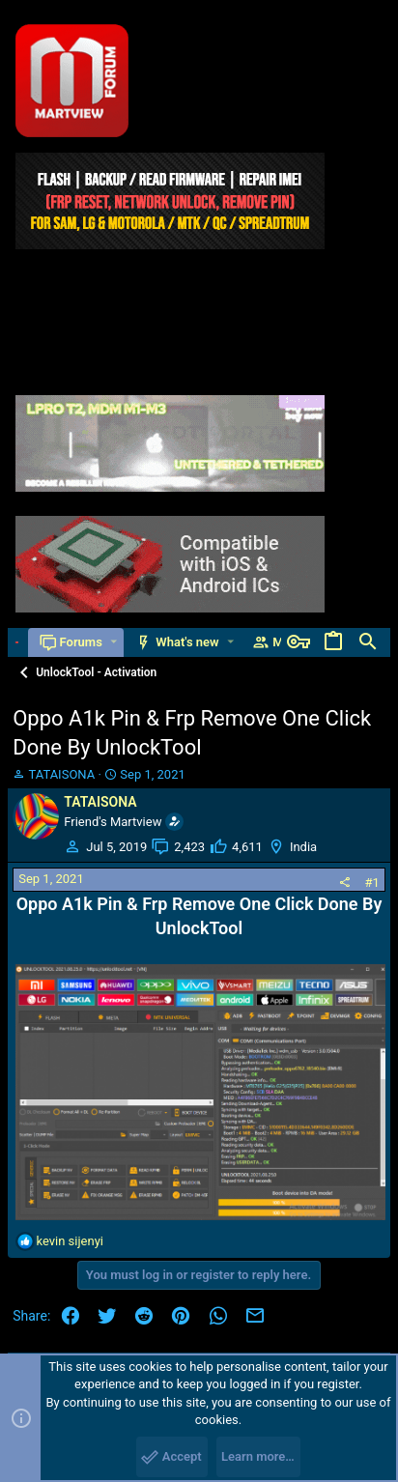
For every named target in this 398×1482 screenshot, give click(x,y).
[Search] (368, 642)
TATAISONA (61, 774)
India (303, 847)
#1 (371, 882)
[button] (113, 642)
